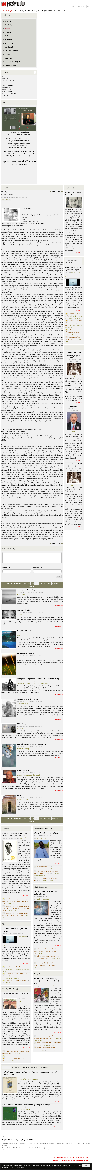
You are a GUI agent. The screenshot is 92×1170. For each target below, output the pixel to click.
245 (29, 583)
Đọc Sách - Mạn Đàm (30, 1067)
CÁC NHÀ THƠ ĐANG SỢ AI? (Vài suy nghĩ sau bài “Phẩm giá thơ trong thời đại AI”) (47, 951)
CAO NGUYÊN (7, 83)
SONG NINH (21, 594)
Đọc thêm (58, 605)
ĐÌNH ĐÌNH (6, 200)
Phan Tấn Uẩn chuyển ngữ (54, 869)
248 (41, 583)
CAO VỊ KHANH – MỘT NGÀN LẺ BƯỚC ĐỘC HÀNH (46, 893)
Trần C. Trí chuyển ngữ (14, 978)
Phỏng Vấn (38, 974)
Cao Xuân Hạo (6, 89)
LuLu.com (31, 151)
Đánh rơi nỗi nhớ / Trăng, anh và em (29, 590)
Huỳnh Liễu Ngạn (10, 982)
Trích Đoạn (16, 1067)
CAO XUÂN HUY (7, 91)
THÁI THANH (18, 1056)
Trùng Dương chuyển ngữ (32, 775)
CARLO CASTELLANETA (10, 94)
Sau (59, 191)
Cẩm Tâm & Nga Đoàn (9, 81)
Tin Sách (7, 1067)
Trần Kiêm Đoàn (56, 986)
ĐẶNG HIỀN (9, 969)
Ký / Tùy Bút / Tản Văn (10, 989)
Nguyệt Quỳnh (41, 1050)
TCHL (73, 376)
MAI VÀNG (9, 1056)
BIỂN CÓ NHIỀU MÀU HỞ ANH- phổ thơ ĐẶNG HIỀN (73, 332)
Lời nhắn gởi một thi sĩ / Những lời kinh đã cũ (32, 744)
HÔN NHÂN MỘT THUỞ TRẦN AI (46, 833)
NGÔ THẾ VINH (24, 838)
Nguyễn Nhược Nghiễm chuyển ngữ (28, 683)
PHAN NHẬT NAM (49, 1045)
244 (25, 583)
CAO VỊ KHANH (7, 85)
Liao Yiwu (20, 775)
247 (37, 583)
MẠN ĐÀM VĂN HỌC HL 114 (27, 699)
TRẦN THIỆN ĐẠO (23, 704)
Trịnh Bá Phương (50, 1050)
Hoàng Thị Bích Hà (13, 1060)
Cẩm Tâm (5, 79)
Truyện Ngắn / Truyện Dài (43, 828)
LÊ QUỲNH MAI (22, 800)
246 (33, 583)
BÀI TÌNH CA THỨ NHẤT (13, 967)
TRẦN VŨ (41, 1045)
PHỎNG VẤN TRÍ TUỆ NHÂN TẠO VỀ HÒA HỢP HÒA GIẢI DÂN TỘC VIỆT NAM (47, 981)
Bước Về (20, 795)
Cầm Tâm (5, 76)
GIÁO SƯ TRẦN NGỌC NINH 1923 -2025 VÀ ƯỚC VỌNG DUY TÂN (14, 834)
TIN (66, 348)
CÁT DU (5, 96)
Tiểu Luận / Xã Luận (41, 887)
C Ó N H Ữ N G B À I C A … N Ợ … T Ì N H (15, 995)
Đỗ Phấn (20, 615)
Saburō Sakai (44, 683)
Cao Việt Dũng (6, 87)
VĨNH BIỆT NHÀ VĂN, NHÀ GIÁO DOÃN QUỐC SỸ (74, 355)
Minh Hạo (40, 953)
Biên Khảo (6, 828)
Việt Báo (73, 485)
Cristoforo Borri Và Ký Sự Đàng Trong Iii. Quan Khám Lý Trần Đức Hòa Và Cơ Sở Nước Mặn (15, 901)
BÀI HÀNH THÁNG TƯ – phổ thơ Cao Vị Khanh (15, 930)
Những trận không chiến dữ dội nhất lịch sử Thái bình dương (38, 679)
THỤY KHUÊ (10, 903)
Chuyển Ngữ (44, 1067)
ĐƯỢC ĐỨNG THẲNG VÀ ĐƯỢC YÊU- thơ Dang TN (73, 323)
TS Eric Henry (34, 1079)
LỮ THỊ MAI (21, 728)
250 (49, 583)
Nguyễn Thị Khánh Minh (43, 899)
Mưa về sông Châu (23, 724)
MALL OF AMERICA (43, 866)
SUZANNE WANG (42, 869)
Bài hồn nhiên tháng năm (25, 653)
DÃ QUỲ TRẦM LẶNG (25, 631)
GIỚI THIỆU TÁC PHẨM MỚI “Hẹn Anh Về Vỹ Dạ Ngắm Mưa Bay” (26, 1105)
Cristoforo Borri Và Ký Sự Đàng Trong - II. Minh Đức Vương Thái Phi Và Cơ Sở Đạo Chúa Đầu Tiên (15, 908)
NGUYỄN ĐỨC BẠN (23, 749)
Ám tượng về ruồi (23, 610)
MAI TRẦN (40, 1040)
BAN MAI (20, 635)
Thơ (3, 924)
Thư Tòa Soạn (70, 188)
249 (45, 583)
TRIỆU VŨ (21, 1001)
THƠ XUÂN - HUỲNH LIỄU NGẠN (16, 980)
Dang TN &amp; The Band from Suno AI (12, 945)
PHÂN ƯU (73, 406)
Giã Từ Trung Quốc (24, 770)
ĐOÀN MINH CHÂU (23, 658)
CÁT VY (5, 98)
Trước (54, 191)
